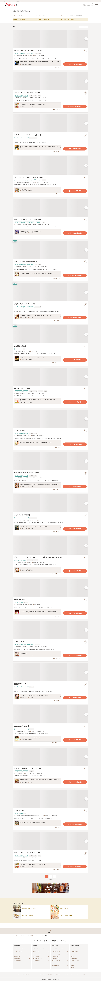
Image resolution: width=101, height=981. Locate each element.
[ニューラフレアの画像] (50, 799)
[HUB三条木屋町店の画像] (50, 334)
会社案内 (18, 974)
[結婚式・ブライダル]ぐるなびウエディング (21, 935)
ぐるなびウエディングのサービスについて (70, 974)
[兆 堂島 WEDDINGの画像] (50, 672)
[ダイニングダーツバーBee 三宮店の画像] (50, 292)
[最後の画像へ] (86, 38)
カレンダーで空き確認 (75, 64)
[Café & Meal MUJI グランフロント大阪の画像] (50, 461)
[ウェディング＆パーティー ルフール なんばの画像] (50, 208)
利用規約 (22, 974)
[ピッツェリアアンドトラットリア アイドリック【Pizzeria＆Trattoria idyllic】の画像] (50, 545)
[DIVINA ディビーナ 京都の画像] (50, 377)
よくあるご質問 (82, 974)
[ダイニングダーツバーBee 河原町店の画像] (50, 250)
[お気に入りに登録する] (85, 50)
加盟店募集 (58, 974)
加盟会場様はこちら (51, 974)
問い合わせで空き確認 (75, 106)
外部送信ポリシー (43, 974)
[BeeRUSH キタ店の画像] (50, 588)
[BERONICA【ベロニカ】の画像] (50, 714)
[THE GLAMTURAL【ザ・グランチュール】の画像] (50, 81)
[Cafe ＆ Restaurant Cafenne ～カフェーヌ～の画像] (50, 123)
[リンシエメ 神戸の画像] (50, 419)
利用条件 (27, 974)
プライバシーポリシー (34, 974)
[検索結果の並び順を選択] (83, 27)
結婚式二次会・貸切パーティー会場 (36, 935)
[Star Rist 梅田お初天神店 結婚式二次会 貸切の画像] (50, 39)
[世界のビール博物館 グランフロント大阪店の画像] (50, 757)
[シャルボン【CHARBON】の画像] (50, 503)
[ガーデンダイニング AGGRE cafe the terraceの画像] (50, 165)
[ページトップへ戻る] (50, 931)
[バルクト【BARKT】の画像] (50, 630)
